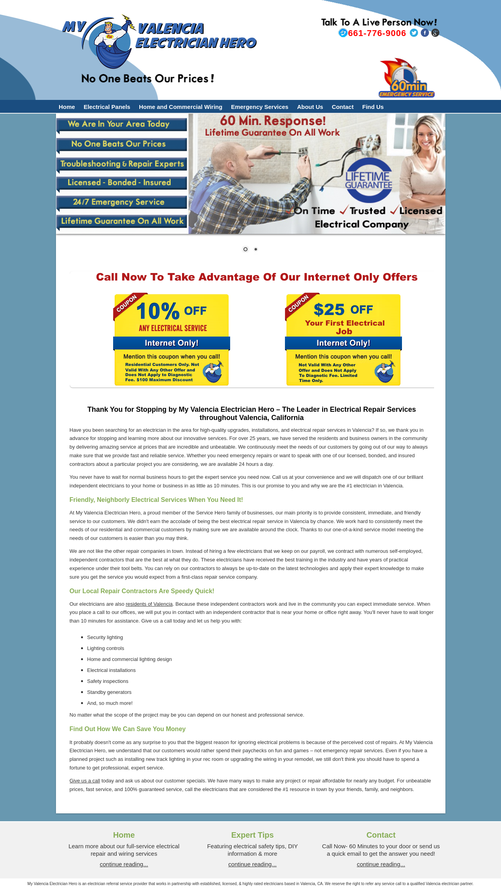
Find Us (373, 106)
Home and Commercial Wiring (180, 106)
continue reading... (124, 864)
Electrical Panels (107, 106)
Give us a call (85, 781)
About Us (310, 106)
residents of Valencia (149, 604)
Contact (343, 106)
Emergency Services (259, 106)
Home (67, 106)
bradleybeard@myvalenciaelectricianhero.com (366, 51)
